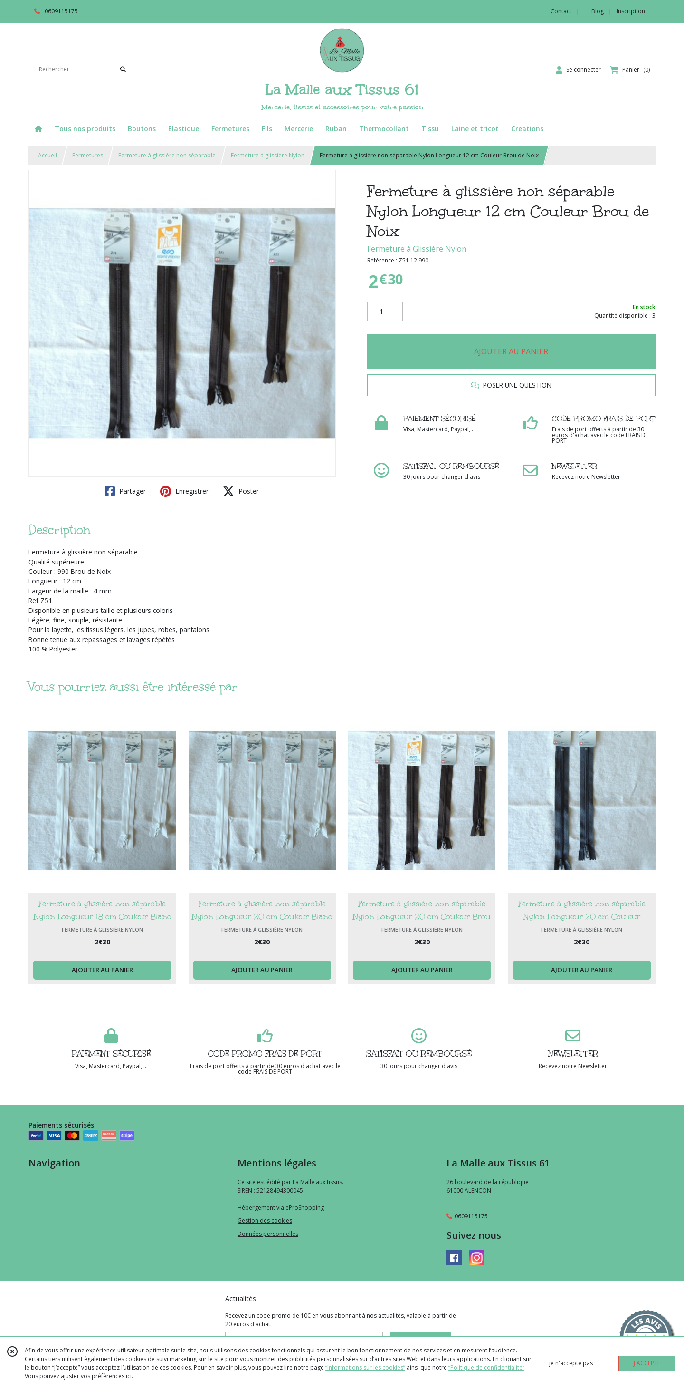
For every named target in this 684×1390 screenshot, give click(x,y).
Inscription (631, 11)
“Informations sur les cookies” (365, 1367)
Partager (125, 491)
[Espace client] (578, 70)
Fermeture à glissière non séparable (167, 155)
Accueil (47, 155)
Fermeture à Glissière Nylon (416, 248)
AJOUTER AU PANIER (511, 351)
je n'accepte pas (571, 1363)
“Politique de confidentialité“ (486, 1367)
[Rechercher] (123, 69)
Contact (561, 11)
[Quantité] (385, 311)
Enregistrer (184, 491)
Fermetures (87, 155)
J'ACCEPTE (647, 1363)
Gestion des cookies (265, 1220)
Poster (241, 491)
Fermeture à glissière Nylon (267, 155)
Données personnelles (268, 1234)
